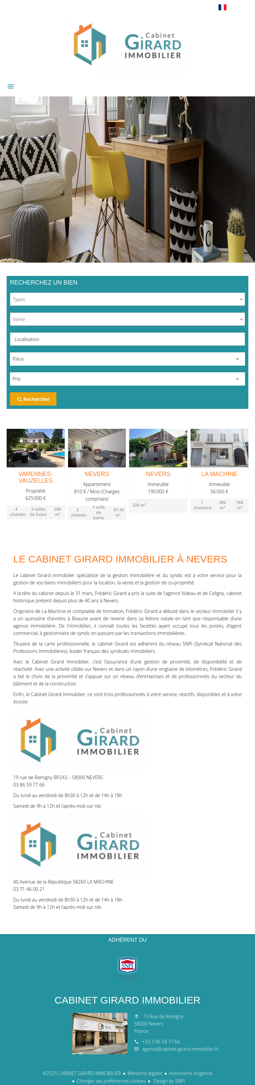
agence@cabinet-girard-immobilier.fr (180, 1049)
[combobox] (127, 299)
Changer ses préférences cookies (111, 1081)
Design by (168, 1081)
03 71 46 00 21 (28, 889)
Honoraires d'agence (190, 1073)
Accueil (127, 44)
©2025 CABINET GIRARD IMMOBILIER (82, 1073)
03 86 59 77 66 (28, 785)
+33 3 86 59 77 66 (161, 1041)
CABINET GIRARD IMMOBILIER (127, 1000)
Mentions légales (145, 1073)
